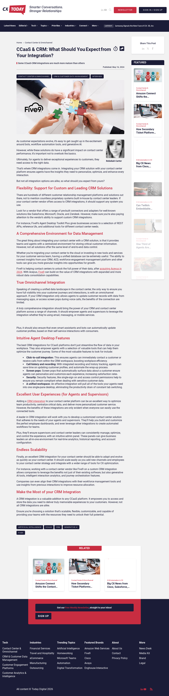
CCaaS (49, 527)
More (95, 25)
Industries (70, 25)
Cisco (87, 658)
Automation (63, 663)
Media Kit (144, 653)
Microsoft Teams (66, 658)
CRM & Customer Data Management (71, 76)
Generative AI (71, 527)
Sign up (43, 616)
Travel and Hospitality (42, 653)
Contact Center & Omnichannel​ (33, 76)
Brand (142, 658)
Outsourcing (36, 667)
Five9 (41, 271)
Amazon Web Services (96, 648)
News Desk (145, 648)
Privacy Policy (120, 658)
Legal (142, 663)
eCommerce (36, 658)
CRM (58, 527)
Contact (116, 653)
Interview (97, 76)
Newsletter (125, 10)
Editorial (23, 25)
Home (19, 42)
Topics (44, 25)
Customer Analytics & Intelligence (14, 674)
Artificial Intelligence (29, 527)
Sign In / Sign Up (152, 10)
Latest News (10, 25)
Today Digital (39, 689)
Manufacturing (38, 663)
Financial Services (40, 648)
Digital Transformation (69, 667)
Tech (34, 25)
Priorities (57, 25)
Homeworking (65, 653)
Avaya (87, 663)
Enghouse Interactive (96, 667)
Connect (84, 25)
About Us (117, 648)
